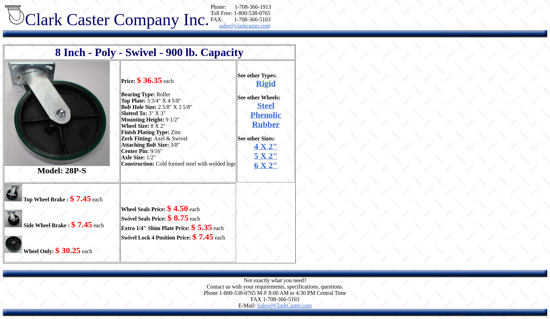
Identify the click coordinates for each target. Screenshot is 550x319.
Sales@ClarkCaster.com (284, 305)
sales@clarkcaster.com (244, 26)
